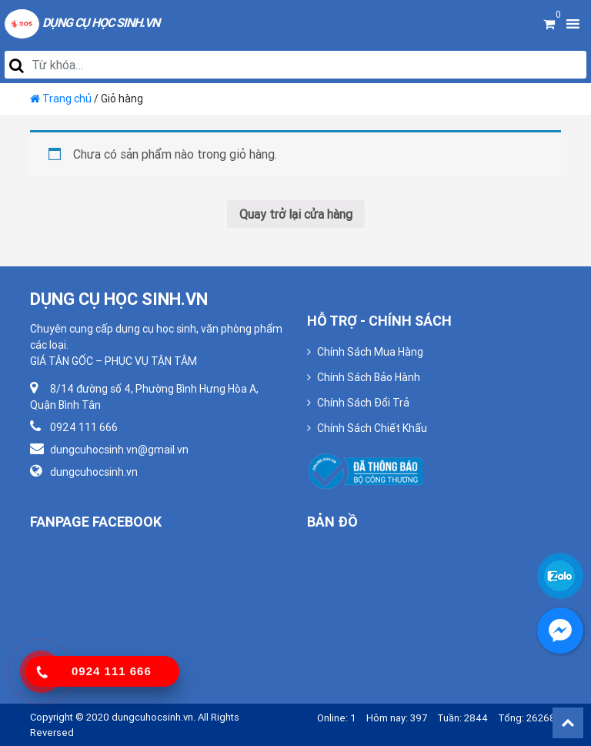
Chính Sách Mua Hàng (370, 352)
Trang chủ (67, 98)
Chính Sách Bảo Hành (368, 377)
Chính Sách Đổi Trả (363, 403)
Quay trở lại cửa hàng (295, 214)
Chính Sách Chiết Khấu (372, 428)
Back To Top (568, 723)
